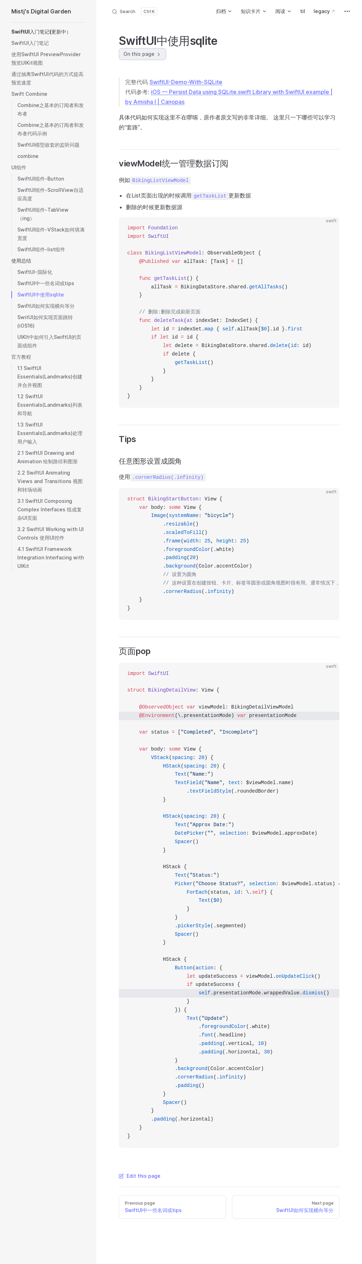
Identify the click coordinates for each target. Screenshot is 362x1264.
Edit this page (139, 1176)
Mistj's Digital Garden (41, 11)
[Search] (134, 11)
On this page (142, 54)
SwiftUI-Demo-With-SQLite (186, 82)
